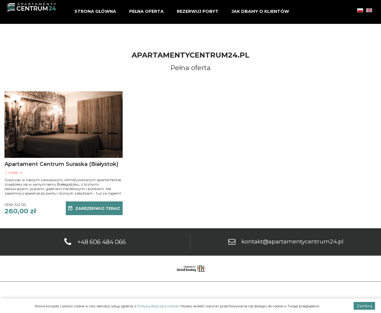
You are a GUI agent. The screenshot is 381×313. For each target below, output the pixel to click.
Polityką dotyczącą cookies (158, 306)
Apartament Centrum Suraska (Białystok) (61, 164)
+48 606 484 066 (101, 242)
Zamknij (364, 305)
